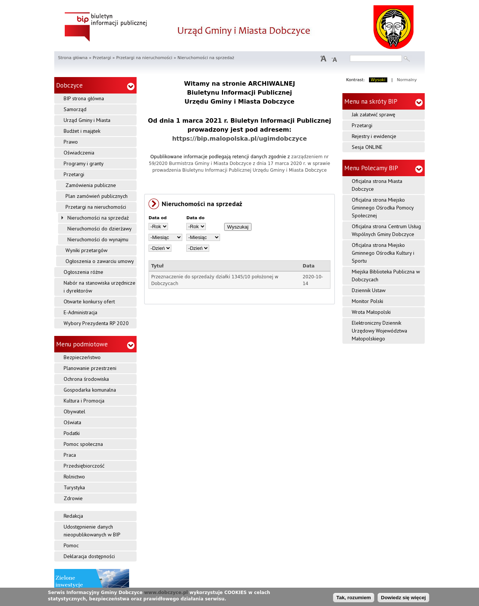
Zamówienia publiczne (90, 185)
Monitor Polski (367, 301)
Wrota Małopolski (371, 312)
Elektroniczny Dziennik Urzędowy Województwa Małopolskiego (379, 330)
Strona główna (73, 57)
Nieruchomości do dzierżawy (99, 228)
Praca (70, 455)
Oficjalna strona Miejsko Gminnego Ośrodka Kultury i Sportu (383, 253)
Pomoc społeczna (83, 444)
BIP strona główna (84, 98)
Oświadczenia (79, 152)
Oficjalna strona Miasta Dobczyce (377, 185)
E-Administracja (80, 312)
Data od (158, 217)
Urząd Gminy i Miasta (87, 120)
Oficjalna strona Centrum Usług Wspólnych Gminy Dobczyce (386, 230)
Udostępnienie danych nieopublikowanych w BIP (92, 530)
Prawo (71, 141)
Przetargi (102, 57)
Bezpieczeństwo (82, 357)
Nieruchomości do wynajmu (97, 239)
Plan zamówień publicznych (96, 196)
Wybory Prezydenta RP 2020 (96, 323)
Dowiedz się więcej (403, 597)
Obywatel (74, 411)
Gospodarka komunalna (90, 389)
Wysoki (378, 79)
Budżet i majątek (82, 131)
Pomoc (71, 545)
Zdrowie (73, 498)
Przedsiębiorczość (84, 465)
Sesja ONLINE (367, 147)
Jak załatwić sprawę (373, 114)
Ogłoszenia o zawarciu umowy (99, 261)
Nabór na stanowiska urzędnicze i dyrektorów (99, 286)
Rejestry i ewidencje (374, 136)
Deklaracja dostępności (89, 556)
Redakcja (73, 515)
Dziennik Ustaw (368, 290)
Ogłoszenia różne (83, 272)
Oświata (72, 422)
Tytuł (157, 266)
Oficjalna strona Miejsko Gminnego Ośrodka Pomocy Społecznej (383, 207)
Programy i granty (84, 163)
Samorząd (75, 109)
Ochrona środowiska (86, 379)
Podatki (72, 433)
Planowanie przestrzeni (90, 368)
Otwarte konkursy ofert (89, 301)
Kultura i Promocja (84, 400)
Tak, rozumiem (353, 597)
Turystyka (74, 487)
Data (309, 266)
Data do (195, 217)
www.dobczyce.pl (166, 592)
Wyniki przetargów (86, 250)
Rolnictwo (74, 476)
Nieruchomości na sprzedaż (98, 217)
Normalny (407, 79)
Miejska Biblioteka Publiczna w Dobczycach (386, 275)
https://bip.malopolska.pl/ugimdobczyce (239, 138)
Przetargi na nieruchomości (144, 57)
